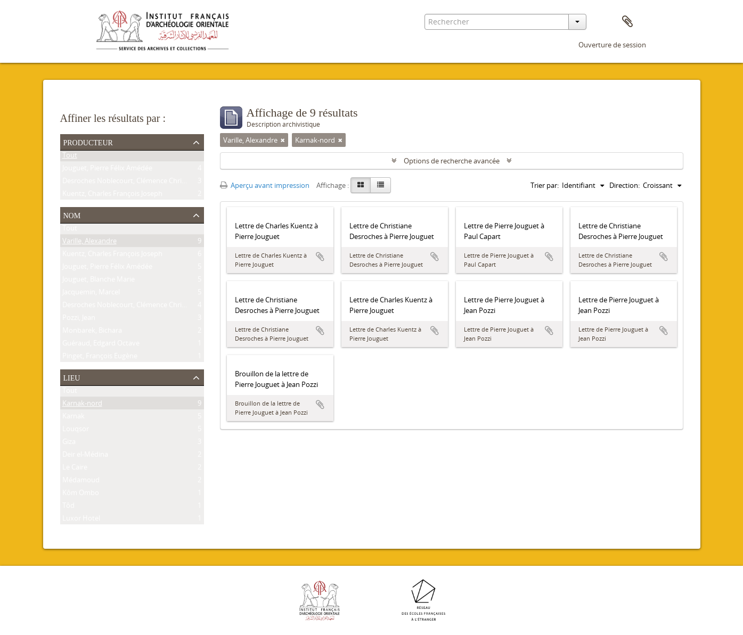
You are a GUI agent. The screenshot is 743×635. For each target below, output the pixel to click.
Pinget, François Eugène (99, 357)
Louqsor (75, 430)
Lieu (71, 377)
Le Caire (74, 469)
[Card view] (360, 185)
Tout (69, 157)
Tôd (68, 507)
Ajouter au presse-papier (320, 256)
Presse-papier (627, 22)
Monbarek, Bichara (92, 332)
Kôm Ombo (80, 494)
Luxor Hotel (81, 520)
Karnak (73, 418)
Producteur (88, 141)
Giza (69, 443)
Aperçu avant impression (264, 185)
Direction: (624, 185)
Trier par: (544, 185)
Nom (72, 214)
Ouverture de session (612, 45)
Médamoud (81, 481)
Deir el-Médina (85, 456)
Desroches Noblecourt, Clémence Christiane (131, 182)
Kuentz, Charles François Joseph (112, 195)
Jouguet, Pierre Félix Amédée (107, 170)
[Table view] (380, 185)
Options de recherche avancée (451, 161)
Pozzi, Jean (78, 319)
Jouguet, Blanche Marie (98, 281)
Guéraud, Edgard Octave (101, 345)
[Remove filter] (283, 140)
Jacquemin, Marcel (91, 294)
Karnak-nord (82, 405)
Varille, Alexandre (89, 243)
